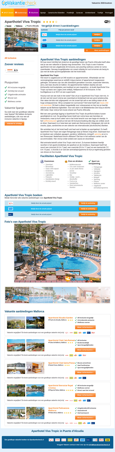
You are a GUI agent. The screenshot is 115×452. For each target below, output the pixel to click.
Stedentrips (21, 12)
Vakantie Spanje (14, 123)
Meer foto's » (30, 49)
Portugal (109, 12)
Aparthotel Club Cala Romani (61, 340)
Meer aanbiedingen (101, 50)
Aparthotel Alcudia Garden (60, 318)
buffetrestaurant (50, 121)
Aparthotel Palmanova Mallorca (58, 409)
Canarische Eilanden (56, 12)
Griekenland (90, 12)
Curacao (79, 12)
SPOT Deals (7, 12)
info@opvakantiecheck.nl (99, 445)
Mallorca (19, 26)
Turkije (100, 12)
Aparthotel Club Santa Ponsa (61, 363)
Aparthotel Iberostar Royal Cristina (60, 386)
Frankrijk (70, 12)
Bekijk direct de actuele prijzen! (66, 34)
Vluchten (33, 12)
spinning (97, 134)
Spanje (43, 12)
